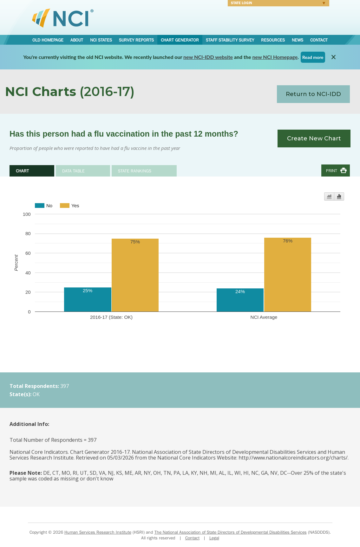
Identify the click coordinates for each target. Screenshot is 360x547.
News (297, 39)
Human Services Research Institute (97, 532)
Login (276, 4)
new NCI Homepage (275, 57)
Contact (319, 39)
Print (331, 170)
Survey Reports (136, 39)
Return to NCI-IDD (313, 94)
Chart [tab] (22, 170)
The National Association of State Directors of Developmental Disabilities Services (230, 532)
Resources (273, 39)
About (76, 39)
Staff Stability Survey (230, 39)
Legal (214, 537)
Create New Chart (314, 138)
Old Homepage (47, 39)
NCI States (101, 39)
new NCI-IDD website (208, 57)
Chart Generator (180, 39)
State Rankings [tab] (134, 170)
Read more (313, 57)
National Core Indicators (63, 18)
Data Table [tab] (73, 170)
